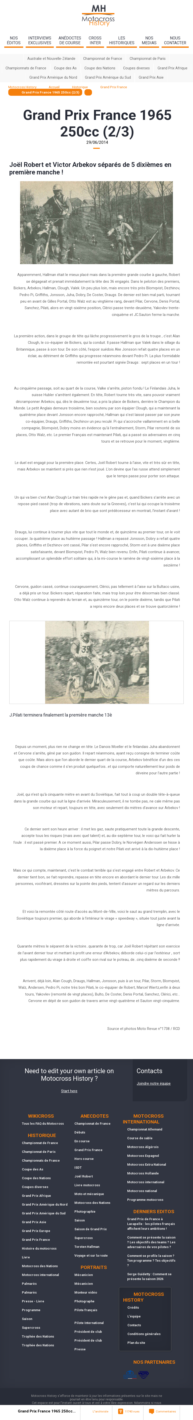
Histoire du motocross (39, 1248)
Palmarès (29, 1284)
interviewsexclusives (39, 40)
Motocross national (142, 1191)
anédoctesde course (70, 40)
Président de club (88, 1332)
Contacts (134, 1325)
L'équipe (134, 1316)
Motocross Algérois (143, 1147)
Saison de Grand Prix (90, 1229)
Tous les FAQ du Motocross (43, 1123)
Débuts (79, 1132)
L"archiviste (100, 1411)
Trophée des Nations (38, 1336)
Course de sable (140, 1138)
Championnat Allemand (144, 1129)
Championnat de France (102, 59)
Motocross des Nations (40, 1266)
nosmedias (149, 40)
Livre (26, 1257)
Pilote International (89, 1323)
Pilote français (85, 1310)
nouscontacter (175, 40)
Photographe (84, 1301)
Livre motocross (87, 1185)
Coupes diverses (136, 68)
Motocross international (40, 1275)
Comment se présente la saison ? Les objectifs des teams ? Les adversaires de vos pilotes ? (151, 1242)
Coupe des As (65, 68)
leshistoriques (121, 40)
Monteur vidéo (85, 1292)
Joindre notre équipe (154, 1083)
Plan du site (136, 1343)
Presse (80, 1349)
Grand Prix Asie (151, 77)
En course (82, 1141)
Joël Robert (83, 1176)
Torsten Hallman (86, 1247)
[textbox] (88, 92)
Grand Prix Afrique (172, 68)
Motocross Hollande (143, 1173)
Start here (69, 1091)
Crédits (133, 1307)
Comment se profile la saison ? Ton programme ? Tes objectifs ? (151, 1260)
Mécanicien (83, 1275)
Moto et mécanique (89, 1194)
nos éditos (14, 40)
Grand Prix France (36, 1240)
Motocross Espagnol (143, 1156)
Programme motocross (145, 1200)
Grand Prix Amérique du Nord (53, 77)
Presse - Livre (33, 1301)
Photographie (84, 1211)
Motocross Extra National (146, 1164)
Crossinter (95, 40)
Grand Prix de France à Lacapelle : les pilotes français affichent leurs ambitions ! (151, 1223)
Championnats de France (26, 68)
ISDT (78, 1167)
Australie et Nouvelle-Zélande (51, 59)
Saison (27, 1319)
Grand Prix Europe (36, 1231)
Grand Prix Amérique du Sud (108, 77)
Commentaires (166, 1411)
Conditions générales (144, 1334)
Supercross (31, 1328)
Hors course (84, 1159)
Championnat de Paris (148, 59)
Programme (31, 1310)
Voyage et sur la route (91, 1255)
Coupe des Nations (99, 68)
